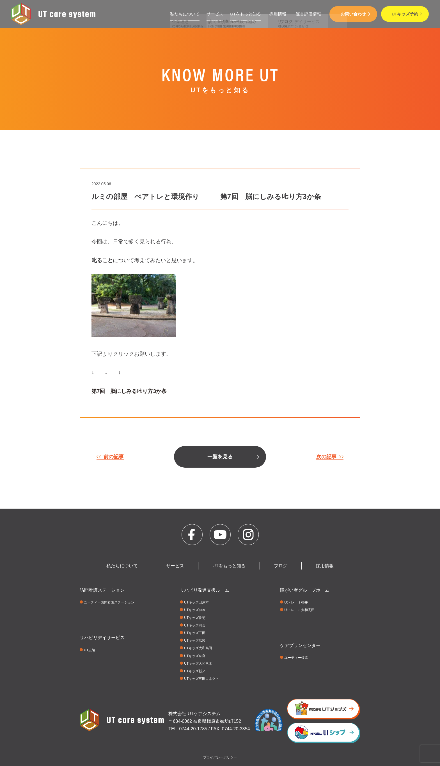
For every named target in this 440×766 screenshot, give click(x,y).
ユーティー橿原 (296, 658)
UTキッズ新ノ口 (196, 671)
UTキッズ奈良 (194, 656)
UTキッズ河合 (194, 625)
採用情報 (277, 14)
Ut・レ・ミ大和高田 (299, 610)
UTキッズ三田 (194, 633)
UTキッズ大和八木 (198, 664)
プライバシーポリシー (220, 757)
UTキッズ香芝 (194, 618)
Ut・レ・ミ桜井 (296, 602)
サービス (215, 14)
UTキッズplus (194, 610)
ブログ (280, 565)
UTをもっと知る (245, 14)
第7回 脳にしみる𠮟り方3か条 (129, 391)
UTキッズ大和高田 (198, 648)
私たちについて (185, 14)
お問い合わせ (353, 14)
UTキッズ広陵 (194, 640)
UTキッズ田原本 (196, 602)
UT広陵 (89, 650)
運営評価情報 (308, 14)
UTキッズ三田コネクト (201, 679)
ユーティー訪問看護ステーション (109, 602)
